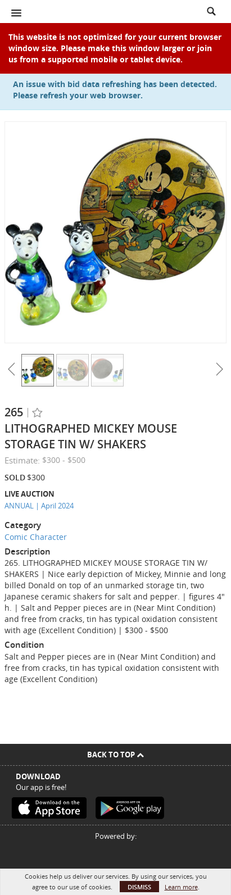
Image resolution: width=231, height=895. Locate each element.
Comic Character (35, 536)
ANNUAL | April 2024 (39, 506)
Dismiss (139, 887)
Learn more (181, 887)
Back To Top (115, 754)
